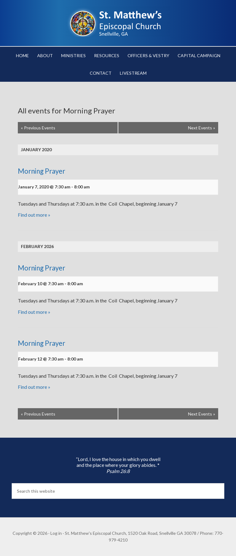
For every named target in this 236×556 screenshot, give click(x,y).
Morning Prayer (41, 171)
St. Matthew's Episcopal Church (118, 21)
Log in (56, 533)
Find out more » (34, 215)
